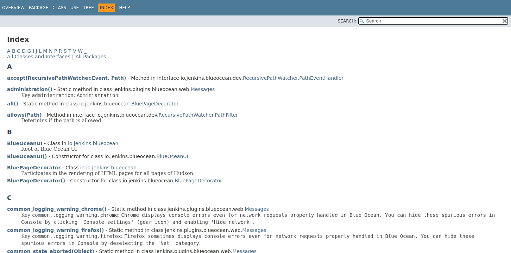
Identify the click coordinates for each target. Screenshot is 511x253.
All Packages (90, 56)
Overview (13, 7)
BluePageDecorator (155, 103)
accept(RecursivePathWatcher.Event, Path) (66, 78)
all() (12, 103)
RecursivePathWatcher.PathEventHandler (293, 78)
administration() (29, 89)
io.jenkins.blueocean (93, 143)
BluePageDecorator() (36, 180)
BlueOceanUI (25, 143)
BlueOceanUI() (27, 156)
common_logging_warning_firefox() (55, 230)
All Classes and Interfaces (38, 56)
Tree (88, 7)
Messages (203, 89)
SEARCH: (347, 21)
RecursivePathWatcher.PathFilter (198, 115)
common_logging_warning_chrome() (57, 209)
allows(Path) (24, 115)
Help (124, 7)
